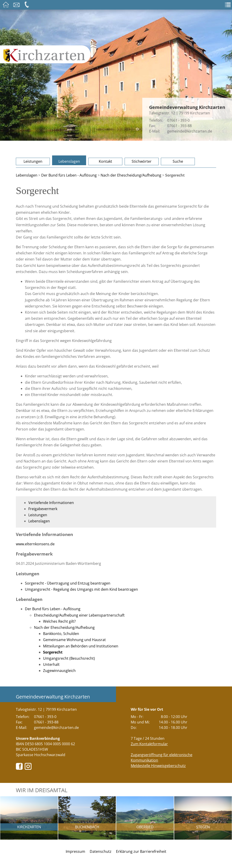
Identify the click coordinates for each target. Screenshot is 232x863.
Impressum (75, 851)
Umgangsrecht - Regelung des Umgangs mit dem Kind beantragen (81, 589)
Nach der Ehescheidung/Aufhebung (131, 175)
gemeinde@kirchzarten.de (189, 131)
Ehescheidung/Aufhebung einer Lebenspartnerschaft (79, 615)
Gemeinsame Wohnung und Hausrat (74, 639)
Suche (178, 161)
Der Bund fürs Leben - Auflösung (69, 175)
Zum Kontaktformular (149, 743)
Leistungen (33, 161)
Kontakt (105, 161)
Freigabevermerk (42, 508)
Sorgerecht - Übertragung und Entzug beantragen (67, 583)
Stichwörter (142, 161)
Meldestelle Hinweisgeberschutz (158, 765)
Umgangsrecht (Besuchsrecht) (69, 658)
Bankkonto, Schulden (61, 633)
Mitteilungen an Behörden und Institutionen (80, 646)
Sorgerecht (53, 652)
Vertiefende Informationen (51, 502)
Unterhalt (51, 664)
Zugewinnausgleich (59, 670)
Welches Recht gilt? (59, 621)
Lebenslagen (69, 161)
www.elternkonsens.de (35, 543)
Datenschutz (100, 851)
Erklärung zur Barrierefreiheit (141, 851)
